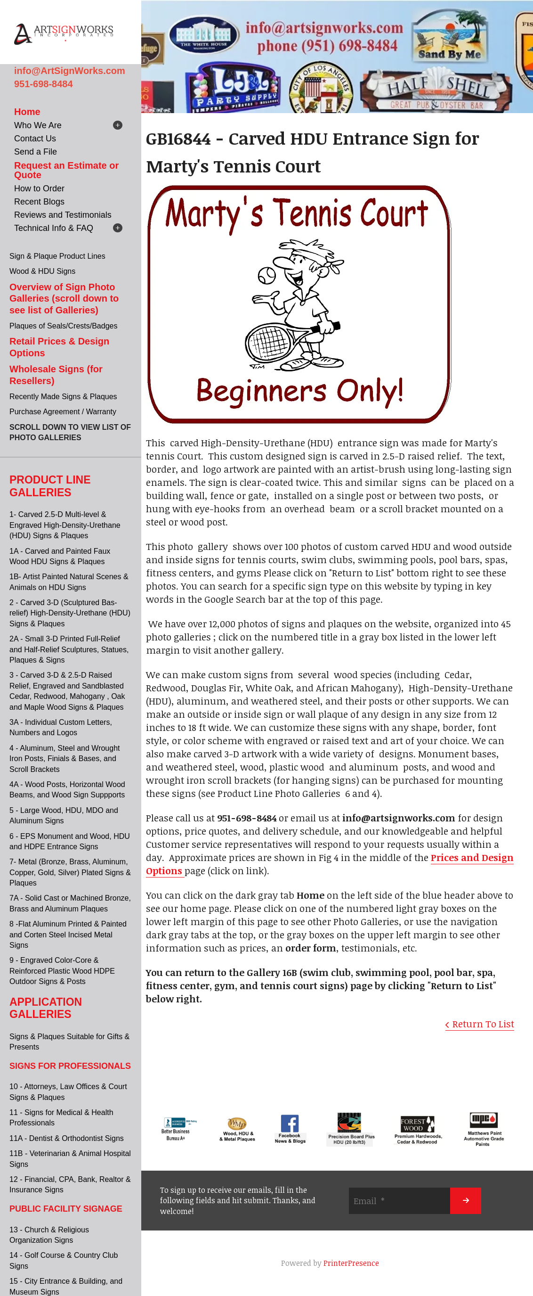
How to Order (39, 188)
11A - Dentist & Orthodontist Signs (66, 1138)
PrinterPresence (351, 1263)
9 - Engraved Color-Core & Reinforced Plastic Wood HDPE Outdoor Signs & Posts (62, 970)
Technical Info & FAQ (53, 228)
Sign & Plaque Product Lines (57, 256)
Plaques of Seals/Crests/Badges (63, 326)
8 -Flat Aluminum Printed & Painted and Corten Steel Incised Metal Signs (68, 934)
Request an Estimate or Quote (66, 170)
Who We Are (38, 125)
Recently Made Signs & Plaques (63, 397)
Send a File (35, 151)
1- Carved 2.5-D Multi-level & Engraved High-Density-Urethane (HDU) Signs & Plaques (65, 525)
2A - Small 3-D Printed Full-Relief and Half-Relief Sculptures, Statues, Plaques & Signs (69, 649)
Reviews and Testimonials (63, 215)
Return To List (483, 1023)
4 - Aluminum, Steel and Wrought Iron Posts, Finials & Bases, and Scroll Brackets (64, 758)
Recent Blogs (39, 201)
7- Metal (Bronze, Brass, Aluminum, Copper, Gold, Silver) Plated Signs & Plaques (70, 872)
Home (27, 112)
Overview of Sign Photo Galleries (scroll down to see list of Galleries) (64, 298)
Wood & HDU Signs (42, 271)
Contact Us (35, 138)
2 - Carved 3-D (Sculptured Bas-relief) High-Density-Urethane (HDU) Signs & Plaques (69, 613)
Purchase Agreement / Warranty (62, 412)
